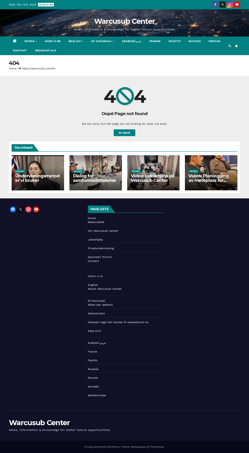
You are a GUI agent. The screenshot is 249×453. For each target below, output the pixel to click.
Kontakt (20, 50)
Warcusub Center (124, 21)
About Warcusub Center (105, 288)
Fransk (155, 41)
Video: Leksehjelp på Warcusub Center (152, 178)
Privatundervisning (101, 248)
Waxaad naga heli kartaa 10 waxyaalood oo (118, 322)
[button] (229, 45)
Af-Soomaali (101, 41)
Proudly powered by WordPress (102, 447)
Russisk (195, 41)
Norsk (29, 41)
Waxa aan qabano (100, 304)
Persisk (215, 41)
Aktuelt (20, 171)
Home (13, 68)
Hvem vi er (53, 41)
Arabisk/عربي (132, 41)
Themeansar (157, 447)
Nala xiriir (94, 331)
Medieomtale (45, 50)
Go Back (124, 132)
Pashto (175, 41)
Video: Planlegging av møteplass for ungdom (208, 180)
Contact (93, 261)
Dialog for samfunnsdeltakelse (94, 178)
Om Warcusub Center (103, 230)
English (75, 41)
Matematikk (96, 222)
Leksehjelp (95, 239)
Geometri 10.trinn (100, 257)
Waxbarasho (96, 313)
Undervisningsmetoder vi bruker (37, 178)
